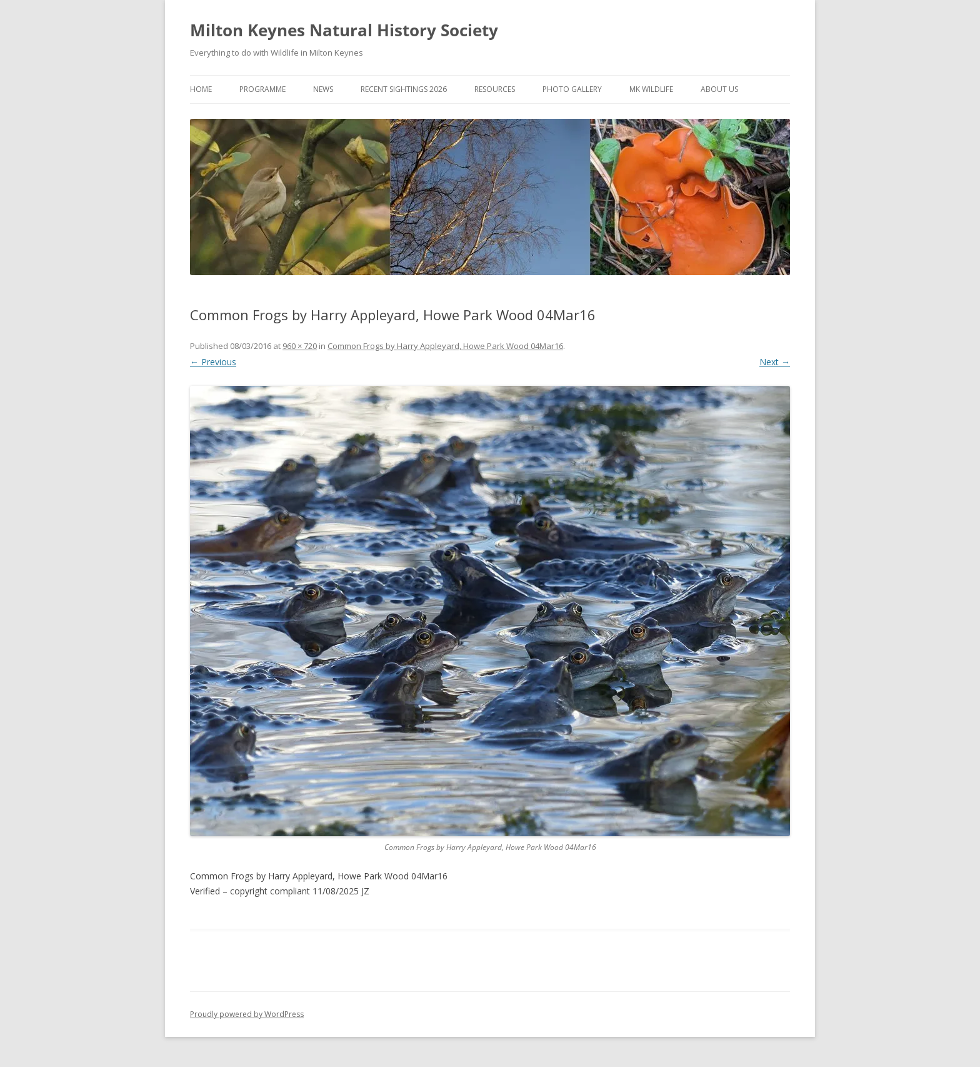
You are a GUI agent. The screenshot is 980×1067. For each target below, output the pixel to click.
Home (201, 89)
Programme (262, 89)
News (323, 89)
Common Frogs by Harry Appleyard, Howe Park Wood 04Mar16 (445, 345)
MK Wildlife (651, 89)
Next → (774, 362)
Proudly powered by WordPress (247, 1014)
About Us (719, 89)
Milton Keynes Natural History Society (344, 30)
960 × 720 (299, 345)
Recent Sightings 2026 (404, 89)
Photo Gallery (572, 89)
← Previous (213, 362)
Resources (494, 89)
